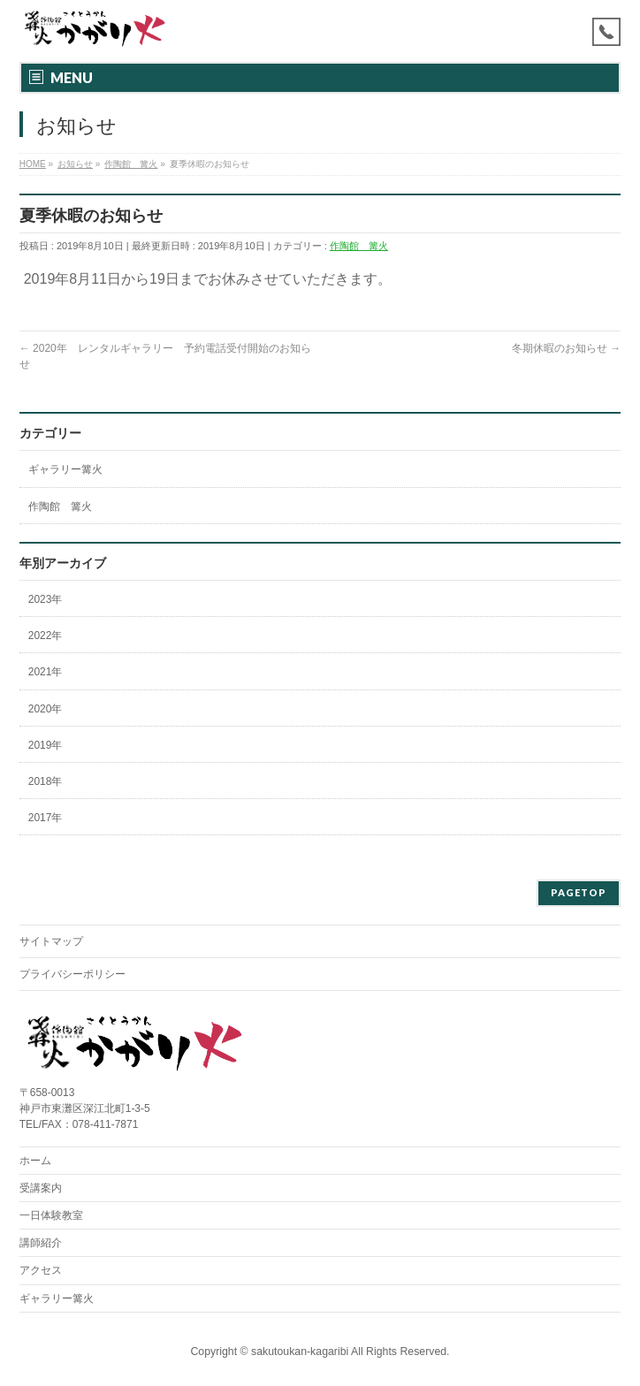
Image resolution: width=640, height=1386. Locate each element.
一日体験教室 (51, 1215)
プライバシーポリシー (72, 974)
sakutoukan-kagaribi (299, 1351)
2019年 (45, 745)
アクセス (40, 1270)
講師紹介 (40, 1243)
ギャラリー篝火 (65, 469)
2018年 (45, 781)
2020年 (45, 709)
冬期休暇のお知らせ (566, 348)
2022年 (45, 635)
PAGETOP (578, 892)
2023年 (45, 599)
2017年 (45, 817)
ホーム (35, 1160)
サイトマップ (51, 941)
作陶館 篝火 (359, 245)
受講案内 (40, 1188)
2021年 (45, 672)
